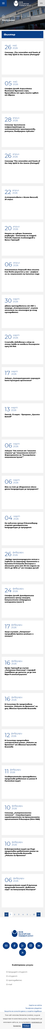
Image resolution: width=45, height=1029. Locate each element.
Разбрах (26, 1026)
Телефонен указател (33, 1008)
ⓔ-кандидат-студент (16, 972)
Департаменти (16, 16)
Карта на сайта (35, 1005)
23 (34, 914)
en (41, 3)
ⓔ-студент (11, 976)
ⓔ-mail (9, 984)
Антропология (33, 16)
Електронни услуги (22, 965)
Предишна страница (7, 915)
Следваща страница (39, 915)
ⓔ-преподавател (14, 980)
